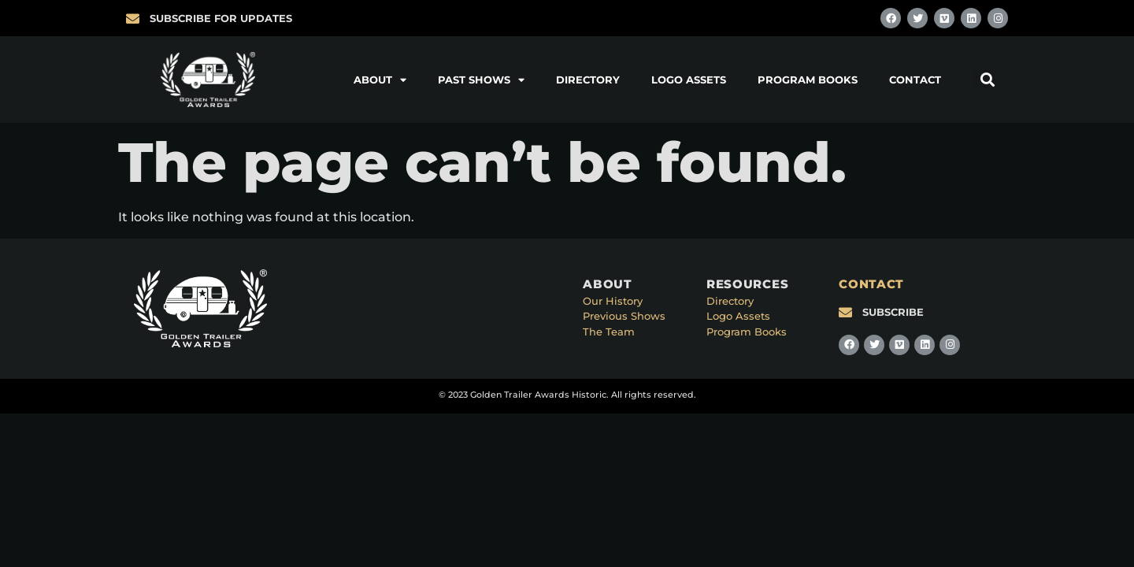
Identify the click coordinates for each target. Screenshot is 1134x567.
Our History (613, 301)
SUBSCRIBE (893, 312)
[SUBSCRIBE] (845, 312)
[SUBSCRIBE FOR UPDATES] (132, 18)
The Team (609, 331)
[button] (987, 80)
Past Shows (481, 80)
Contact (915, 79)
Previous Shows (624, 315)
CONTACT (871, 283)
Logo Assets (688, 79)
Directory (588, 79)
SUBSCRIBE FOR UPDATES (221, 18)
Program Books (808, 79)
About (380, 80)
